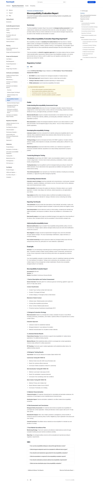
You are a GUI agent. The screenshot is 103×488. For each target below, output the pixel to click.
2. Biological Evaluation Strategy (89, 45)
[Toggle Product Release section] (13, 147)
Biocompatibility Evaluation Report (88, 39)
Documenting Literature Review (88, 31)
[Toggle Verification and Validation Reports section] (13, 87)
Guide (81, 21)
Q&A (81, 59)
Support (9, 13)
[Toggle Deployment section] (13, 140)
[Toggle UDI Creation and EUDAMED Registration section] (13, 153)
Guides (27, 6)
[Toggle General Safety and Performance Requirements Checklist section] (13, 136)
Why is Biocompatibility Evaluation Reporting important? (88, 16)
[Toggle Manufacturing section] (13, 79)
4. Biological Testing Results (89, 49)
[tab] (28, 66)
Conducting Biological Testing (87, 29)
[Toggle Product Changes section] (13, 170)
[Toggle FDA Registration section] (13, 161)
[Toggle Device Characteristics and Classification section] (13, 49)
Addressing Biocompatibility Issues (88, 35)
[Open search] (51, 2)
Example (82, 37)
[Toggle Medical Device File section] (13, 158)
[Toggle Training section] (13, 32)
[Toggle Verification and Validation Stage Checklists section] (13, 116)
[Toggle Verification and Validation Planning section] (13, 83)
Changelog (32, 6)
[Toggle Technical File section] (13, 156)
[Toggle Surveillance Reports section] (13, 175)
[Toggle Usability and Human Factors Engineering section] (13, 76)
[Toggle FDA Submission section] (13, 163)
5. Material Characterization (88, 51)
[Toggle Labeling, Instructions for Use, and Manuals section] (13, 124)
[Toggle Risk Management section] (13, 61)
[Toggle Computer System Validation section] (13, 39)
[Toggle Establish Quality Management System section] (13, 29)
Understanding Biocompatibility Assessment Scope (88, 24)
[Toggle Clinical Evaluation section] (13, 130)
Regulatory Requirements (18, 6)
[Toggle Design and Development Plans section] (13, 52)
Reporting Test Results (86, 33)
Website (9, 10)
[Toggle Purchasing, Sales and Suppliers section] (13, 36)
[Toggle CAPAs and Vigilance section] (13, 172)
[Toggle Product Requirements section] (13, 64)
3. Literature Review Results (88, 47)
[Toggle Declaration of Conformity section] (13, 149)
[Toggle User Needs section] (13, 59)
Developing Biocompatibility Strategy (89, 26)
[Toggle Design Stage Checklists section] (13, 69)
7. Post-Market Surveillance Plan (89, 57)
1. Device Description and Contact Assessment (90, 42)
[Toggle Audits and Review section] (13, 41)
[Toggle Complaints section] (13, 177)
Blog (8, 15)
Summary (82, 13)
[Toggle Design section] (13, 66)
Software (8, 6)
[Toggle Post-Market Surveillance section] (13, 127)
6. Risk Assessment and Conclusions (88, 54)
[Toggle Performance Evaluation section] (13, 132)
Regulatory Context (84, 19)
